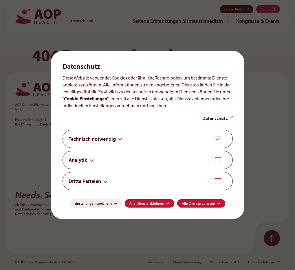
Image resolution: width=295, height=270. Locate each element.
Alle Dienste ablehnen (146, 203)
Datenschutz (215, 118)
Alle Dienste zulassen (198, 203)
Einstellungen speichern (93, 203)
